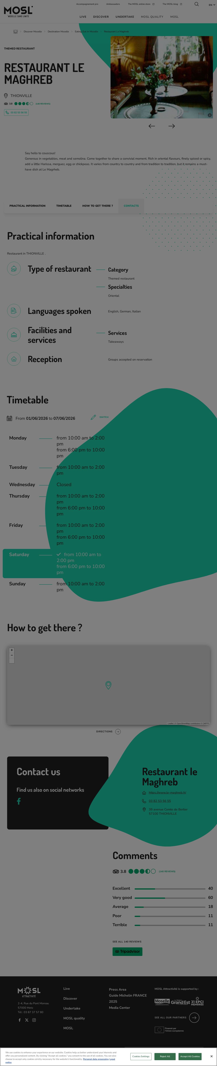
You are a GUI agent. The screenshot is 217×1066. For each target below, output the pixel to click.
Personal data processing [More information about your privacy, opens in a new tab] (96, 1062)
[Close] (211, 1060)
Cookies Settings (140, 1060)
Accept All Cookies (190, 1060)
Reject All (165, 1060)
